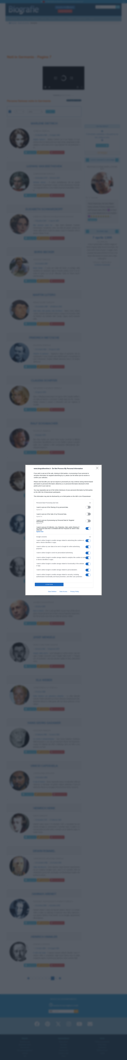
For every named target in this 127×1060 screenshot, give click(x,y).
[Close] (98, 469)
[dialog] (63, 530)
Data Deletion (52, 591)
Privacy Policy (74, 591)
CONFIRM (49, 584)
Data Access (63, 591)
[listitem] (63, 503)
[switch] (88, 507)
